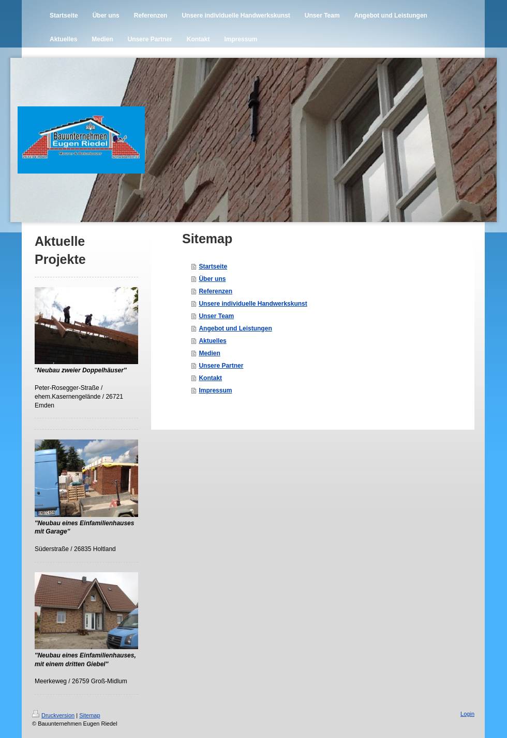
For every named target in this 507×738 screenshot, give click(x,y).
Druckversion (53, 715)
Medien (209, 353)
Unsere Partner (221, 365)
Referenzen (215, 291)
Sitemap (89, 715)
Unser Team (216, 316)
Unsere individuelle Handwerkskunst (253, 303)
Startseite (213, 266)
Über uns (212, 278)
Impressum (215, 390)
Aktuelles (212, 340)
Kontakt (210, 378)
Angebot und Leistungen (235, 328)
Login (467, 714)
